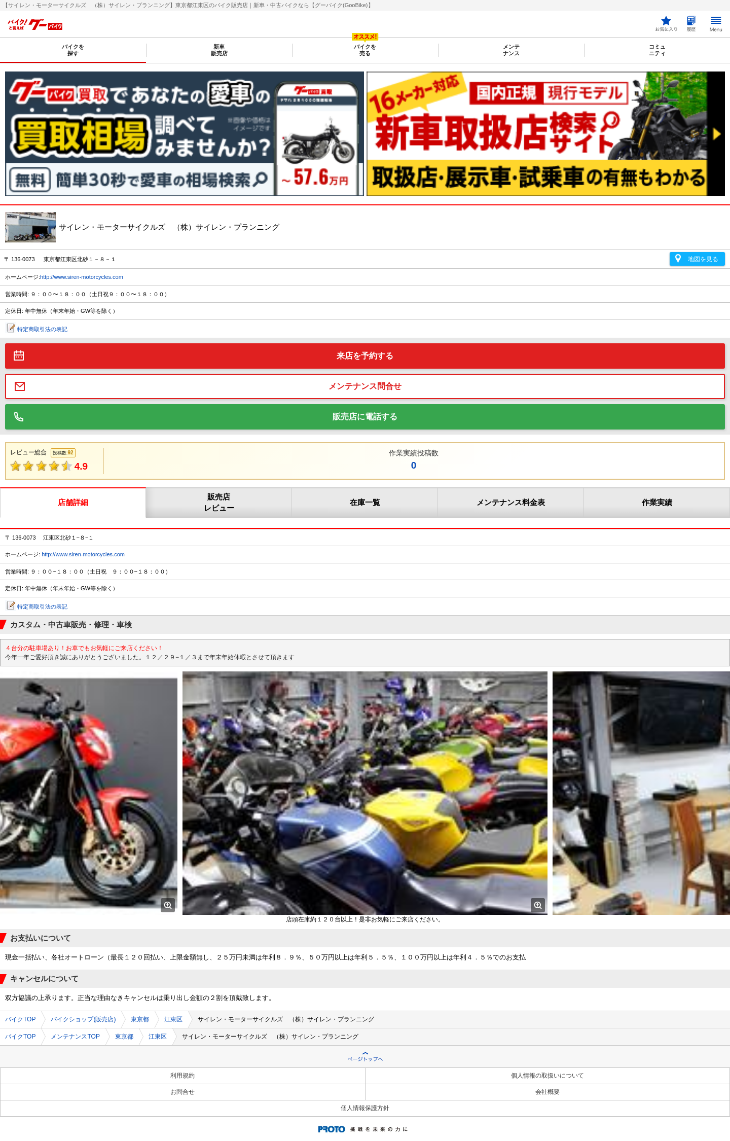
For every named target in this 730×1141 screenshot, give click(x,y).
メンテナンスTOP (75, 1036)
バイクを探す (73, 50)
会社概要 (547, 1091)
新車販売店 (219, 50)
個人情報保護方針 (365, 1108)
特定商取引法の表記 (42, 329)
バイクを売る (365, 50)
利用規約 (182, 1075)
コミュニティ (657, 50)
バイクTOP (20, 1019)
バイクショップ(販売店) (83, 1019)
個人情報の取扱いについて (547, 1075)
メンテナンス (511, 50)
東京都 (140, 1019)
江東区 (173, 1019)
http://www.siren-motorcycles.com (81, 277)
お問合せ (182, 1091)
